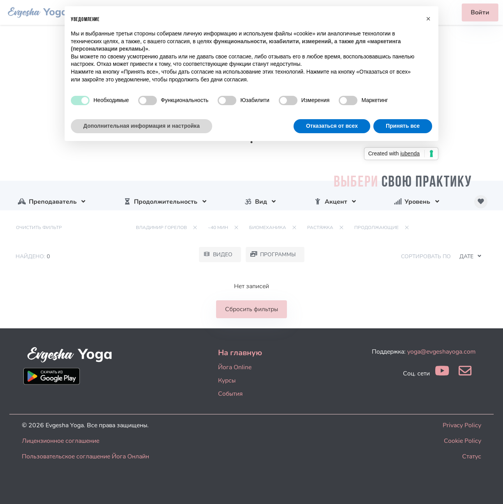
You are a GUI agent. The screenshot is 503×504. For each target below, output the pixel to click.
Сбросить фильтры (251, 309)
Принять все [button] (403, 126)
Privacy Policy (462, 425)
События (230, 393)
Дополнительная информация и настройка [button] (141, 126)
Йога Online (235, 367)
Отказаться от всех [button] (332, 126)
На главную (240, 352)
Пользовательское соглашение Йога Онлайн (85, 456)
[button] (428, 18)
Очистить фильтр (39, 227)
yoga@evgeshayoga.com (441, 351)
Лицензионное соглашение (60, 441)
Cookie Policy (462, 441)
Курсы (227, 380)
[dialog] (488, 488)
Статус (471, 456)
